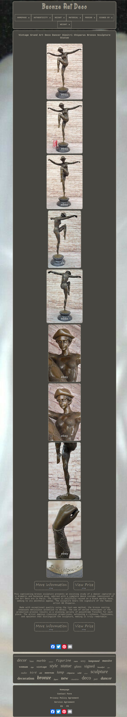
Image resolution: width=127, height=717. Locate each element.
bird (33, 672)
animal (51, 662)
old (40, 673)
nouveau (49, 672)
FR (67, 706)
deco (86, 677)
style (54, 665)
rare (76, 661)
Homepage (64, 690)
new (64, 678)
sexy (83, 660)
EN (61, 706)
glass (77, 666)
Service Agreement (64, 702)
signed (89, 666)
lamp (60, 672)
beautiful (101, 667)
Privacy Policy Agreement (64, 698)
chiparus (71, 673)
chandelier (75, 679)
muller (24, 673)
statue (66, 665)
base (32, 661)
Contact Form (64, 694)
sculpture (99, 671)
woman (23, 666)
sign (32, 667)
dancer (106, 678)
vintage (42, 667)
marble (41, 660)
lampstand (93, 661)
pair (96, 679)
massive (107, 660)
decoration (25, 678)
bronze (44, 677)
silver (86, 673)
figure (56, 679)
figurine (63, 661)
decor (22, 660)
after (108, 667)
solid (79, 673)
